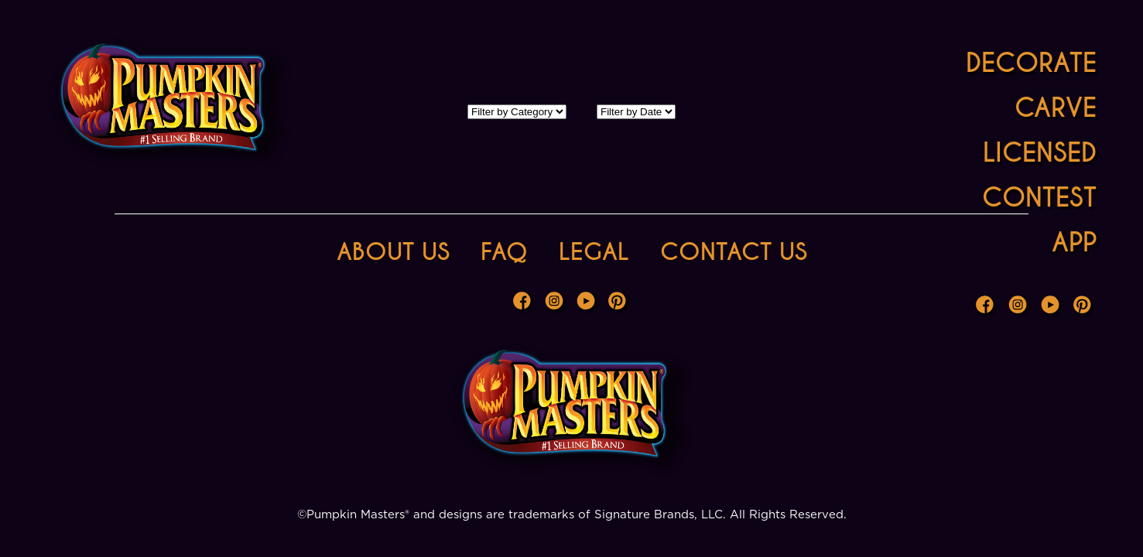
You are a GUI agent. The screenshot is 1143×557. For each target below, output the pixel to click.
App (1074, 242)
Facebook (986, 306)
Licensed (1040, 152)
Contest (1039, 197)
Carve (1056, 108)
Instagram (1019, 306)
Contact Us (733, 252)
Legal (594, 252)
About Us (393, 252)
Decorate (1031, 63)
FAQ (504, 252)
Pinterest (1084, 306)
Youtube (1051, 306)
